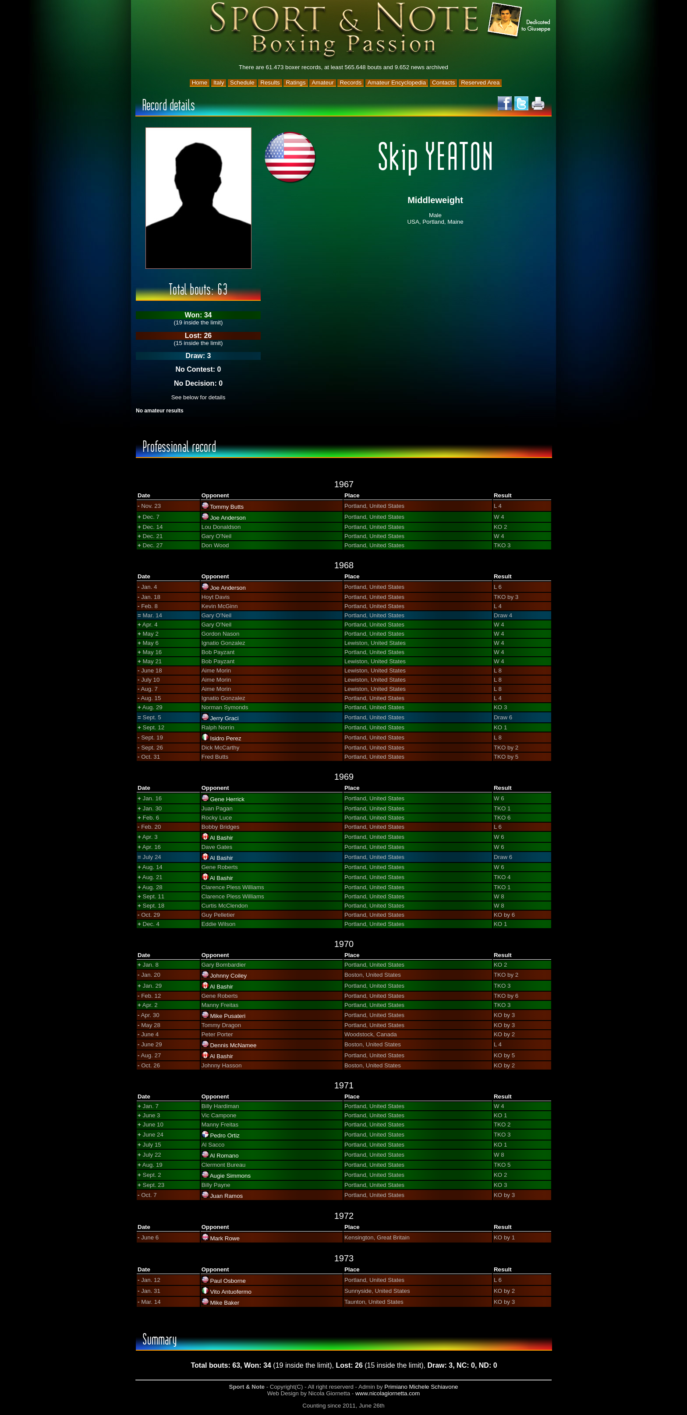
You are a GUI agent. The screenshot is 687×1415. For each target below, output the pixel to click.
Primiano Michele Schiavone (421, 1386)
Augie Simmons (230, 1175)
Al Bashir (221, 837)
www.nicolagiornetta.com (387, 1393)
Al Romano (224, 1155)
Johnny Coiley (228, 975)
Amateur (322, 82)
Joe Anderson (228, 517)
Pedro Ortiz (224, 1135)
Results (270, 82)
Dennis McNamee (233, 1045)
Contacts (443, 82)
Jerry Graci (224, 718)
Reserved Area (480, 82)
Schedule (242, 82)
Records (350, 82)
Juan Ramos (226, 1196)
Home (200, 82)
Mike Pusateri (227, 1016)
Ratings (295, 82)
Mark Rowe (224, 1238)
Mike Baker (224, 1302)
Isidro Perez (225, 738)
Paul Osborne (228, 1281)
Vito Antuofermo (230, 1291)
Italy (218, 82)
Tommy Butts (227, 506)
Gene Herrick (227, 799)
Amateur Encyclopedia (397, 82)
